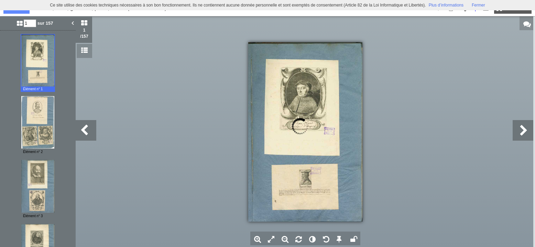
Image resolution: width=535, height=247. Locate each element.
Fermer (478, 5)
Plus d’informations (446, 5)
